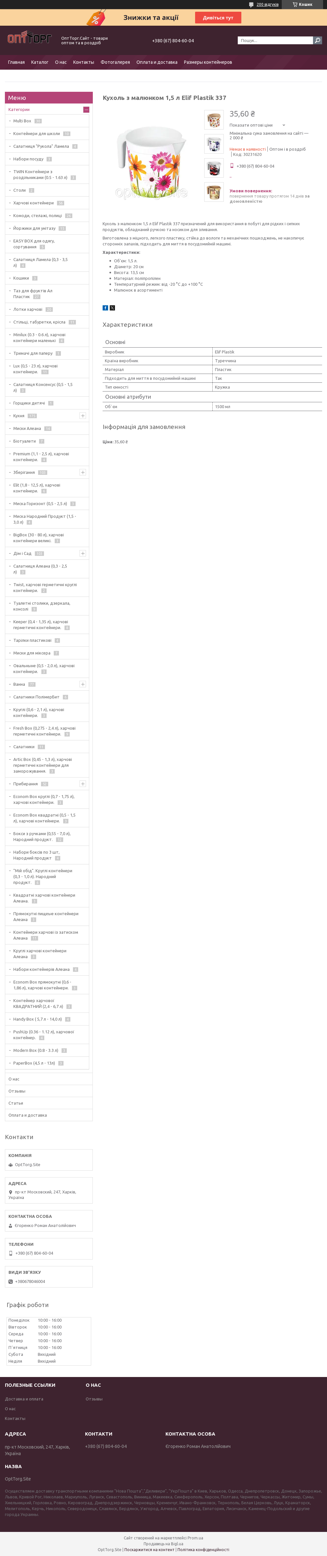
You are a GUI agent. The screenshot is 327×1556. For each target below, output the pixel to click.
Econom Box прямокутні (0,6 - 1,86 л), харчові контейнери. (42, 985)
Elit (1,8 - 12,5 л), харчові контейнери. (36, 488)
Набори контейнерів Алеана (41, 969)
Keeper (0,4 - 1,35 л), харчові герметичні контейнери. (40, 624)
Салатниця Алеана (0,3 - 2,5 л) (40, 569)
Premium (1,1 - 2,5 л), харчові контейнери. (41, 456)
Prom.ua (195, 1538)
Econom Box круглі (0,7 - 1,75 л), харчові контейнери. (44, 799)
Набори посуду (28, 159)
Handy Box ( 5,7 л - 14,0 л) (37, 1019)
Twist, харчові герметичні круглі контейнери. (45, 587)
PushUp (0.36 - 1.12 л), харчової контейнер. (43, 1034)
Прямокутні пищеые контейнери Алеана (45, 916)
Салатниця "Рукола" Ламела (41, 146)
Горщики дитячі (29, 403)
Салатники (24, 746)
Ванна (19, 684)
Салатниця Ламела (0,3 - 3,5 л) (40, 262)
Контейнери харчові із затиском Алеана (45, 935)
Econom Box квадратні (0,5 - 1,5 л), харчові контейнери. (44, 818)
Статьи (15, 1103)
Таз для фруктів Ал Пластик (32, 293)
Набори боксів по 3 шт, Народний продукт (36, 855)
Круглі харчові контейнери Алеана (39, 953)
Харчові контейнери (33, 202)
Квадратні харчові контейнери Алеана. (44, 898)
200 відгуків (267, 4)
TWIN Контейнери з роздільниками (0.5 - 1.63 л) (40, 174)
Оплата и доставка (157, 62)
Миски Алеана (27, 428)
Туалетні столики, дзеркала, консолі (41, 606)
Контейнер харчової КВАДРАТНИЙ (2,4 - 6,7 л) (38, 1003)
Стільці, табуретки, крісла (39, 322)
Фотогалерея (115, 62)
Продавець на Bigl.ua (163, 1544)
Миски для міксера (31, 653)
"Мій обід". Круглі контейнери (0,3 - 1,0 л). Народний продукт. (42, 876)
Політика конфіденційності (203, 1550)
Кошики (21, 278)
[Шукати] (317, 40)
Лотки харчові (27, 309)
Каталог (40, 62)
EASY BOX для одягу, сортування (34, 244)
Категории (19, 109)
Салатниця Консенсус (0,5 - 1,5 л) (43, 387)
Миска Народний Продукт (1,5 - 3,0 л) (44, 519)
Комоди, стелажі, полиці (37, 215)
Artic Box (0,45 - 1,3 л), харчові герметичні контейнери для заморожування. (42, 765)
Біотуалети (24, 441)
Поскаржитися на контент (149, 1550)
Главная (16, 62)
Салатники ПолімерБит (36, 697)
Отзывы (16, 1091)
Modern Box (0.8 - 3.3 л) (35, 1050)
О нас (61, 62)
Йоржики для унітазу (34, 228)
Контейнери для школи (36, 133)
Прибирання (25, 783)
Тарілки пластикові (32, 640)
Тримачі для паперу (32, 353)
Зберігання (24, 472)
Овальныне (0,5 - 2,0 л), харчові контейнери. (44, 668)
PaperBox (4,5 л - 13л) (34, 1063)
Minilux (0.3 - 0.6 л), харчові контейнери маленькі (39, 337)
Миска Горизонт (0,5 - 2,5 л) (40, 503)
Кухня (18, 415)
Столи (19, 190)
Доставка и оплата (24, 1399)
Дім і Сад (22, 553)
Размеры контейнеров (208, 62)
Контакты (83, 62)
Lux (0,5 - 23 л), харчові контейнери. (35, 369)
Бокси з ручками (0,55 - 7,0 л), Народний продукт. (42, 836)
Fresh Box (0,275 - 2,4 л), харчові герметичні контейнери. (44, 731)
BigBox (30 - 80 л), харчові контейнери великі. (38, 537)
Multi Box (22, 120)
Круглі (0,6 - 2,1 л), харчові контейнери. (38, 712)
